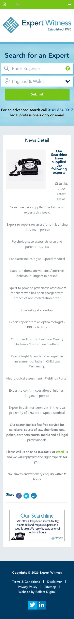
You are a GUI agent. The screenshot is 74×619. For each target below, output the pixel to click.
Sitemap (50, 587)
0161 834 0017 (60, 110)
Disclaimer (54, 582)
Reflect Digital (45, 592)
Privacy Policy (27, 587)
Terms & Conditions (26, 582)
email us (62, 452)
